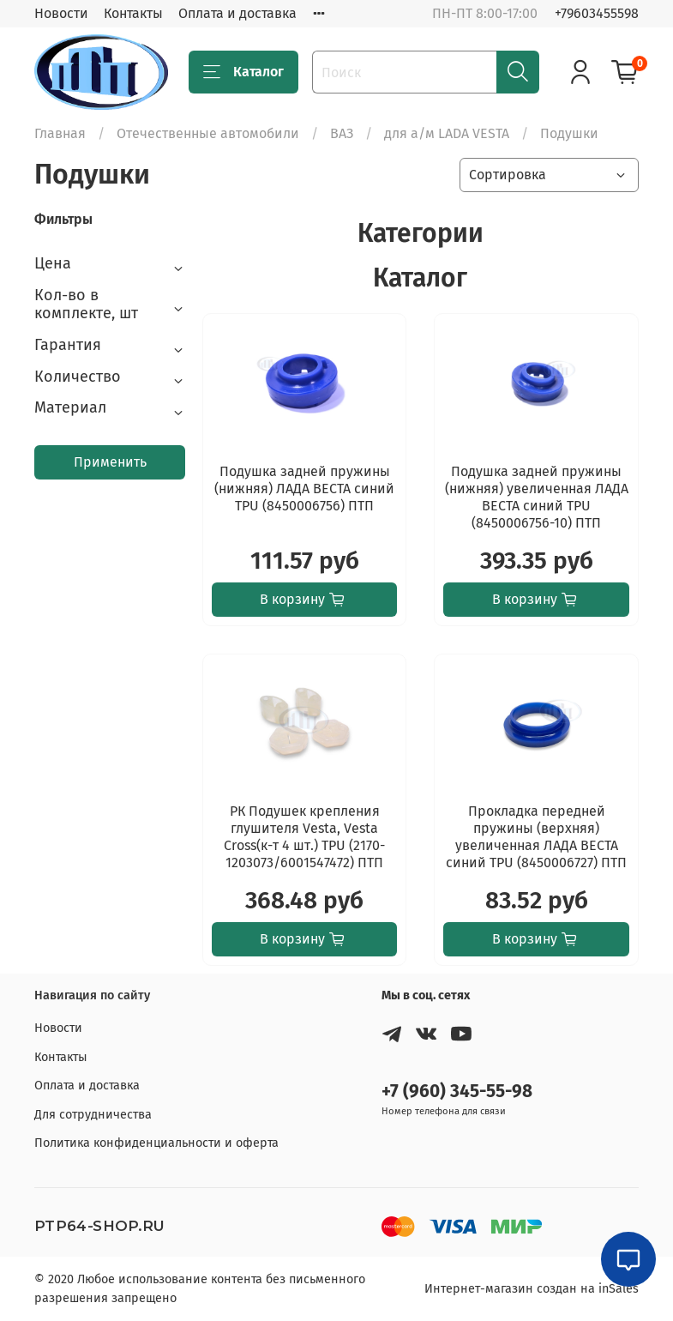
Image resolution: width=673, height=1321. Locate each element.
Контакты (133, 13)
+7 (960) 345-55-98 (457, 1091)
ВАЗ (341, 133)
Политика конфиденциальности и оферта (156, 1143)
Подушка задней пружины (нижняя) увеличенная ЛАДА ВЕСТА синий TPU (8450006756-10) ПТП (536, 497)
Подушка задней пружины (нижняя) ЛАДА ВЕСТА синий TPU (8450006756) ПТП (304, 488)
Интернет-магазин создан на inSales (531, 1289)
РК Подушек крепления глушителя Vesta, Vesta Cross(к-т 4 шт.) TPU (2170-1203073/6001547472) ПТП (304, 837)
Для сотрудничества (93, 1114)
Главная (60, 133)
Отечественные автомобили (208, 133)
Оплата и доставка (237, 13)
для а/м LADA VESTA (446, 133)
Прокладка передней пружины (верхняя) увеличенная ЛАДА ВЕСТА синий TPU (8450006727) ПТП (536, 837)
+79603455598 (597, 13)
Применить (110, 462)
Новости (61, 13)
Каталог (243, 72)
